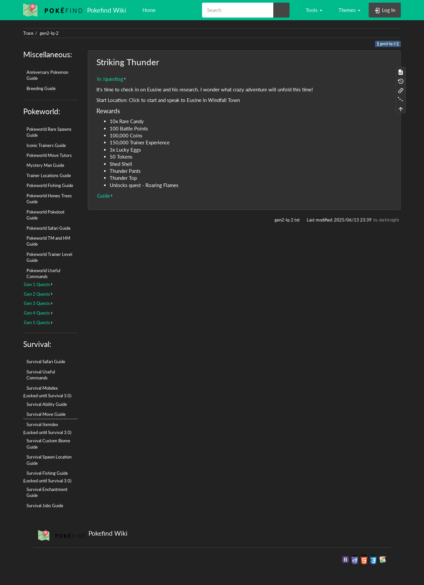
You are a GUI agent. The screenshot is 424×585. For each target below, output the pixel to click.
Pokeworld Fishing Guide (49, 185)
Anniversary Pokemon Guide (47, 75)
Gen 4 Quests (37, 313)
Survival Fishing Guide (47, 473)
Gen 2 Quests (37, 294)
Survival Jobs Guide (44, 505)
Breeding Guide (41, 88)
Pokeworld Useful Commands (43, 273)
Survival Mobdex (42, 388)
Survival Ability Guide (46, 404)
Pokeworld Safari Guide (48, 228)
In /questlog (110, 79)
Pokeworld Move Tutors (49, 155)
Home (148, 10)
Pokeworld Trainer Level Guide (49, 257)
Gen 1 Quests (37, 284)
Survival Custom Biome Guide (48, 443)
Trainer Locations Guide (48, 175)
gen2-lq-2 (49, 33)
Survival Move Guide (46, 414)
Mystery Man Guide (45, 165)
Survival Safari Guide (45, 361)
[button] (310, 10)
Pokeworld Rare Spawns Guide (49, 132)
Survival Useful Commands (40, 374)
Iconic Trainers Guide (46, 145)
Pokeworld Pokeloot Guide (45, 214)
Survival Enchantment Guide (47, 492)
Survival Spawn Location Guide (49, 459)
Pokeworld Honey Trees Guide (49, 198)
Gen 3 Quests (37, 303)
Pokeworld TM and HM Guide (48, 241)
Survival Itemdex (42, 424)
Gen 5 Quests (37, 322)
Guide (103, 196)
